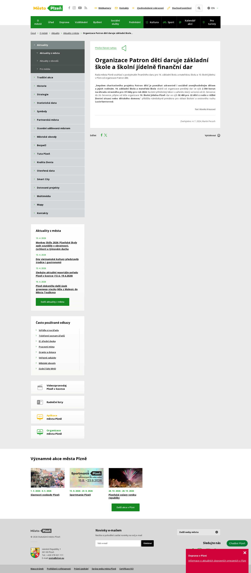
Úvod (33, 33)
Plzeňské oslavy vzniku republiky (122, 496)
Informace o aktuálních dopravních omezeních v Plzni (217, 560)
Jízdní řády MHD (47, 368)
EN (213, 8)
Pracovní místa (46, 346)
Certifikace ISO (126, 568)
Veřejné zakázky (47, 357)
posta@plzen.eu (56, 558)
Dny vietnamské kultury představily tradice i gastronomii (57, 261)
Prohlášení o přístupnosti (59, 568)
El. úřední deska (47, 341)
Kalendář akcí (190, 22)
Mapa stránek (37, 568)
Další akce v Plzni (126, 507)
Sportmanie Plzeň (80, 494)
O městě (38, 22)
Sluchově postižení (182, 7)
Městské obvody (47, 363)
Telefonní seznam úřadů (52, 335)
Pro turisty (212, 22)
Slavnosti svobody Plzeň (45, 494)
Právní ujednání (81, 568)
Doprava (64, 22)
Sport (171, 22)
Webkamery (104, 7)
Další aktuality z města (52, 301)
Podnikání (135, 22)
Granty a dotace (47, 352)
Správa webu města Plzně (104, 568)
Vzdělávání (81, 22)
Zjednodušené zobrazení (150, 7)
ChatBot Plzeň (237, 543)
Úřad (51, 22)
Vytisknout (210, 135)
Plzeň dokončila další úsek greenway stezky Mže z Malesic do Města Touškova (57, 289)
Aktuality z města (71, 33)
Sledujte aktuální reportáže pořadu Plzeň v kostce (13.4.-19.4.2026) (57, 274)
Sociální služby (115, 22)
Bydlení (97, 22)
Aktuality (55, 33)
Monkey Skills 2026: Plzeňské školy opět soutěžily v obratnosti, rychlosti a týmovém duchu (56, 246)
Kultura (154, 22)
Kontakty (124, 7)
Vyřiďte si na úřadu (49, 330)
